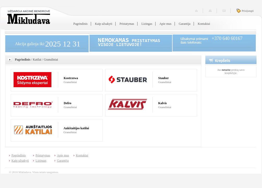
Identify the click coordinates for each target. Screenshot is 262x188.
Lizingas (146, 24)
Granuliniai (51, 59)
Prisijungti (248, 10)
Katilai (37, 59)
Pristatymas (127, 24)
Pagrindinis (80, 24)
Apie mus (165, 24)
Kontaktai (204, 24)
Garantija (184, 24)
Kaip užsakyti (103, 24)
